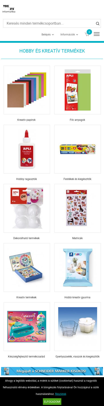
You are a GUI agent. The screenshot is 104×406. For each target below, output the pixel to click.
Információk (67, 34)
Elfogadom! (52, 401)
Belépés (46, 34)
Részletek (60, 394)
